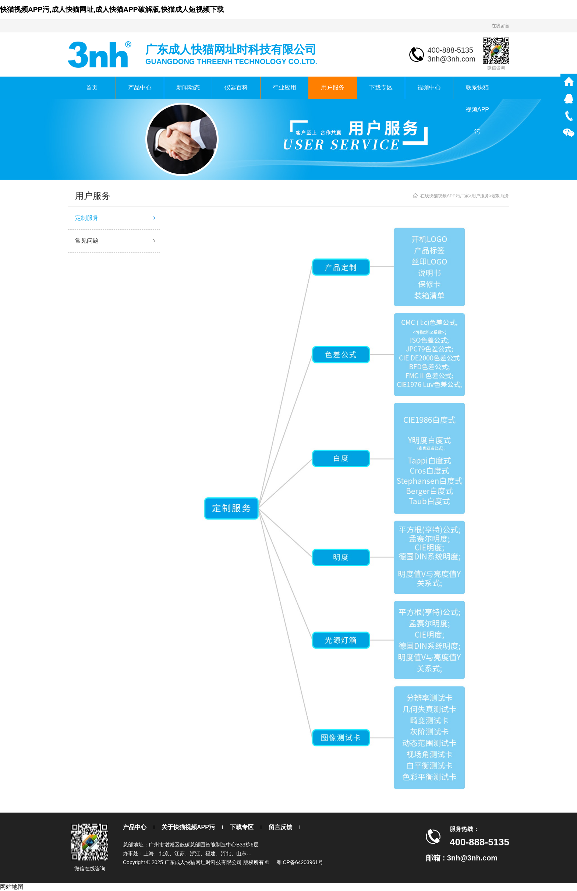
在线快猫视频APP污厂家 (444, 195)
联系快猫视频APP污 (477, 91)
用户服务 (332, 87)
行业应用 (284, 87)
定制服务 (116, 218)
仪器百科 (236, 87)
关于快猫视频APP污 (188, 827)
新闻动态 (188, 87)
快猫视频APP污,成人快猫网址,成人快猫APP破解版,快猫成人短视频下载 (112, 9)
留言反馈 (280, 827)
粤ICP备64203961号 (299, 862)
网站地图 (12, 887)
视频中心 (429, 87)
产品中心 (140, 87)
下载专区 (381, 87)
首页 (92, 87)
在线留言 (500, 25)
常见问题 (116, 240)
